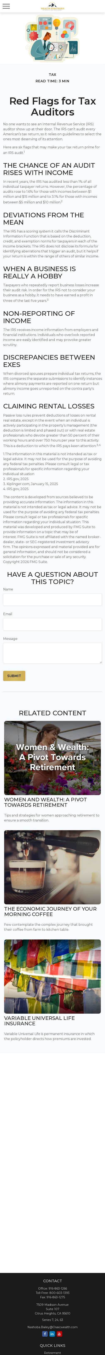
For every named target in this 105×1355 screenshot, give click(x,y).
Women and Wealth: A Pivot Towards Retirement (45, 802)
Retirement (52, 1353)
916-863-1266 (58, 1288)
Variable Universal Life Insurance (39, 1021)
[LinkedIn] (52, 1334)
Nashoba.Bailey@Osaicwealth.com (52, 1327)
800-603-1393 (59, 1293)
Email (7, 614)
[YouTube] (59, 1334)
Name (8, 589)
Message (10, 639)
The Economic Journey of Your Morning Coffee (50, 911)
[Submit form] (14, 676)
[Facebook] (45, 1334)
